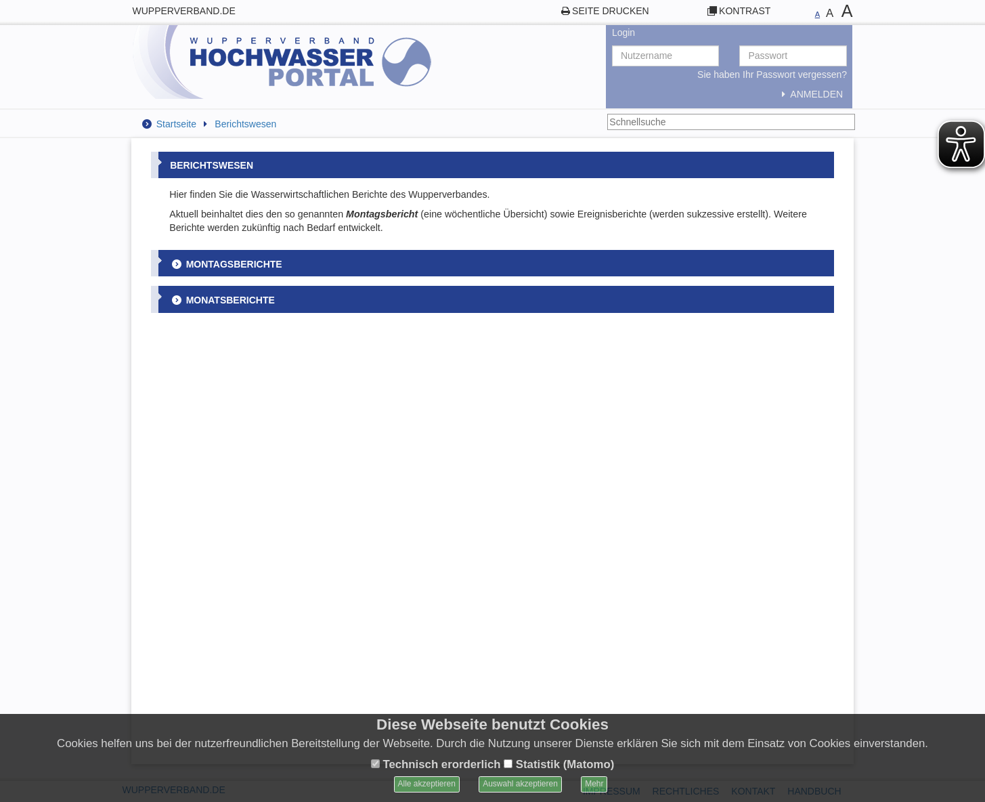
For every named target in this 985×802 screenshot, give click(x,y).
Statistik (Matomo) (559, 764)
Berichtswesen (245, 124)
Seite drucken (610, 10)
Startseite (176, 124)
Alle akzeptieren (427, 783)
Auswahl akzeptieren (520, 783)
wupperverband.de (184, 10)
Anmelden (810, 94)
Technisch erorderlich (436, 764)
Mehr (594, 783)
